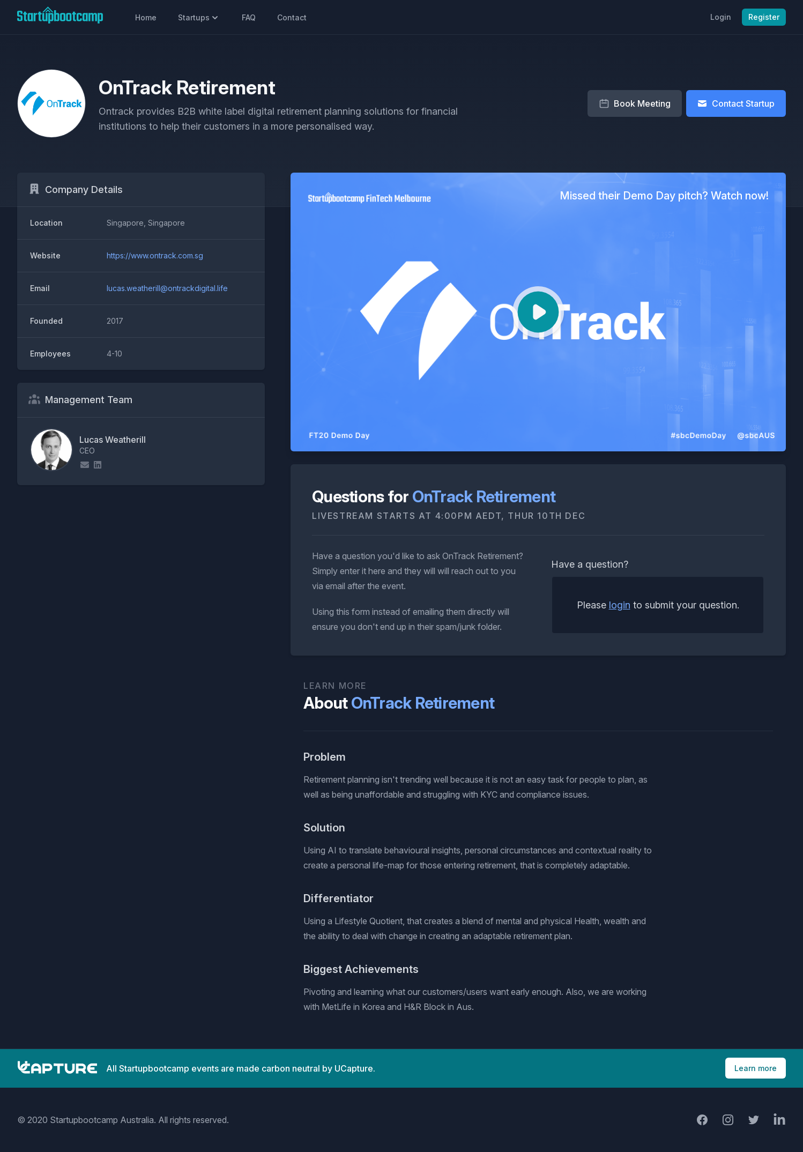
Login (720, 16)
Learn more (755, 1068)
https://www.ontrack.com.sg (155, 255)
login (619, 605)
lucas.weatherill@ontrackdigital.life (167, 288)
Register (763, 16)
